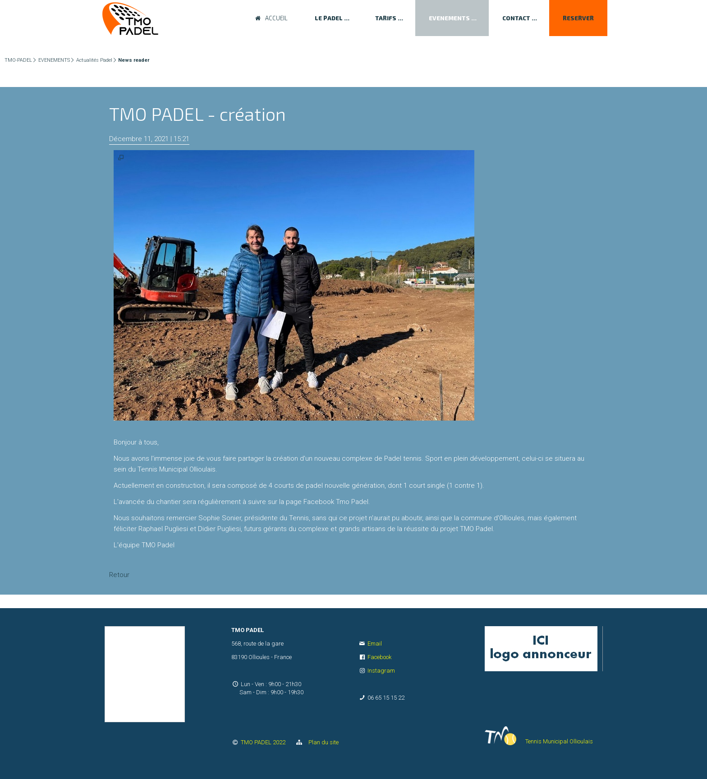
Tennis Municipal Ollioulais (559, 741)
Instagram (381, 670)
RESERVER (578, 18)
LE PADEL (329, 18)
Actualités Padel (94, 60)
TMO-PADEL (18, 60)
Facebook (379, 657)
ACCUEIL (276, 18)
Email (374, 643)
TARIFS (385, 18)
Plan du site (321, 742)
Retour (119, 575)
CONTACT (516, 18)
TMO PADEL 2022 (264, 742)
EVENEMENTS (449, 18)
